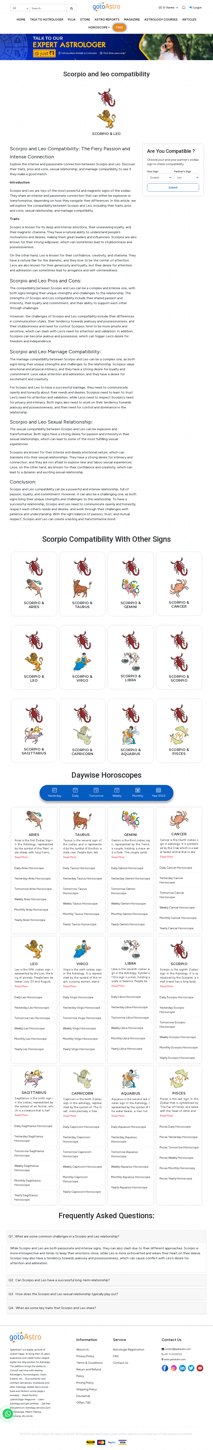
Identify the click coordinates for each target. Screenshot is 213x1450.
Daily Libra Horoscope (126, 997)
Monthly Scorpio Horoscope (179, 1047)
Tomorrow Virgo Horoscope (82, 1018)
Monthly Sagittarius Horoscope (27, 1183)
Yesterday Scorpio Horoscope (172, 1010)
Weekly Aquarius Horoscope (129, 1166)
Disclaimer (83, 1396)
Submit (173, 187)
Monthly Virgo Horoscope (80, 1039)
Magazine (132, 19)
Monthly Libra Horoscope (128, 1038)
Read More (21, 857)
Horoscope (98, 27)
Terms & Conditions (89, 1363)
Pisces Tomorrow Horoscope (179, 1147)
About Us (82, 1349)
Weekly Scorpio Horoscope (178, 1037)
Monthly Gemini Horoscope (129, 914)
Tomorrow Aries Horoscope (33, 889)
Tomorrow (96, 793)
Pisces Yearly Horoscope (176, 1178)
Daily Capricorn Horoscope (81, 1127)
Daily (75, 793)
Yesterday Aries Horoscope (32, 878)
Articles (189, 19)
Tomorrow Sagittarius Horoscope (29, 1153)
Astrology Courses (161, 19)
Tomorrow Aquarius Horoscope (124, 1154)
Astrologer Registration (128, 1349)
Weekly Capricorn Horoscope (82, 1166)
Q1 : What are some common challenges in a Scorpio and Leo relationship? (64, 1236)
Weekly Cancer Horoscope (177, 907)
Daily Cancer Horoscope (176, 868)
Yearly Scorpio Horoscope (177, 1058)
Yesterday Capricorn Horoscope (76, 1139)
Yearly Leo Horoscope (28, 1049)
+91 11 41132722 (173, 1354)
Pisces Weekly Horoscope (176, 1158)
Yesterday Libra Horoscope (129, 1007)
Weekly (117, 793)
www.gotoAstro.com (175, 1359)
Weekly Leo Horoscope (29, 1028)
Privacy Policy (85, 1356)
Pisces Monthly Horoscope (177, 1168)
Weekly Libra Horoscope (127, 1028)
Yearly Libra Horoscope (126, 1048)
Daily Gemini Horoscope (127, 868)
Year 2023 (158, 793)
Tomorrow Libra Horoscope (130, 1017)
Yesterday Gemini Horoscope (130, 878)
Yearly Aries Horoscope (29, 920)
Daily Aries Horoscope (29, 868)
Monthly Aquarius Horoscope (130, 1177)
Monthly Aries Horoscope (31, 909)
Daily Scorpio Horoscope (176, 997)
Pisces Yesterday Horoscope (178, 1137)
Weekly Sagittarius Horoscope (26, 1168)
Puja (72, 19)
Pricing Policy (85, 1382)
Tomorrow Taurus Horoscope (75, 891)
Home (21, 19)
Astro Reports (107, 19)
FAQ (116, 1356)
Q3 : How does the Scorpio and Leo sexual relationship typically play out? (63, 1294)
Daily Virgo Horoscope (78, 997)
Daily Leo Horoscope (28, 997)
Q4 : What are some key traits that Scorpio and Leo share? (52, 1308)
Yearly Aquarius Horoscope (129, 1187)
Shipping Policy (86, 1389)
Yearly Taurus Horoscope (79, 924)
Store (85, 19)
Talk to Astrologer (46, 19)
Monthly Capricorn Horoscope (75, 1179)
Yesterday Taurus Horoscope (82, 878)
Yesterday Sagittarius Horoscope (28, 1139)
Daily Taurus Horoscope (79, 868)
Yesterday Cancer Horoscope (171, 880)
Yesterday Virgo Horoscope (81, 1007)
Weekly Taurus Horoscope (80, 903)
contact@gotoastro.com (178, 1349)
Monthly (137, 793)
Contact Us (120, 1363)
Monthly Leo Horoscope (30, 1039)
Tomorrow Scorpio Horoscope (172, 1025)
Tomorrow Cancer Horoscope (172, 895)
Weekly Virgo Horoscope (79, 1028)
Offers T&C (83, 1402)
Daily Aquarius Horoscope (128, 1127)
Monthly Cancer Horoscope (178, 918)
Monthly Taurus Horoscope (81, 914)
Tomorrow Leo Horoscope (32, 1018)
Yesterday (54, 793)
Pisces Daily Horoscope (175, 1126)
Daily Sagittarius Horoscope (33, 1126)
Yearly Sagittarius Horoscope (26, 1197)
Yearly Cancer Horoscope (176, 928)
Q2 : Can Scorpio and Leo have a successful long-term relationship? (59, 1280)
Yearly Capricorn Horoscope (82, 1192)
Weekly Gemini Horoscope (128, 903)
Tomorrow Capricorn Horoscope (77, 1154)
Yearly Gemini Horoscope (128, 924)
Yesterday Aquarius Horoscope (124, 1139)
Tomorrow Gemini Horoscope (123, 891)
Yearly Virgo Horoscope (79, 1049)
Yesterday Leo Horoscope (31, 1007)
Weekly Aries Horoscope (30, 899)
